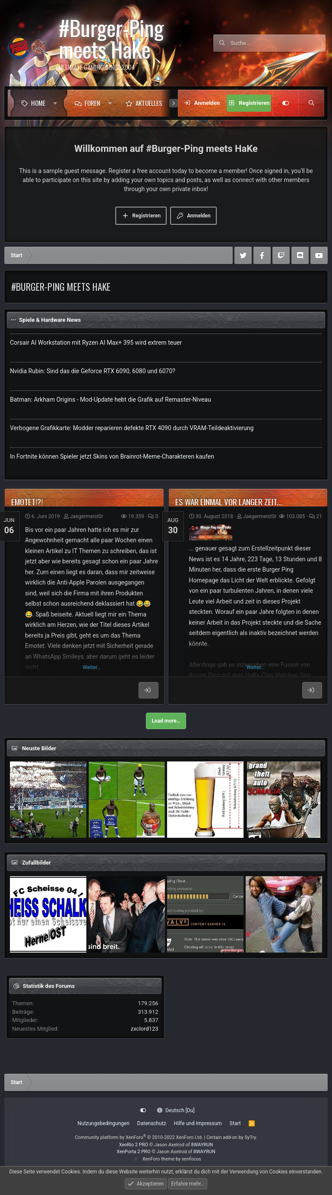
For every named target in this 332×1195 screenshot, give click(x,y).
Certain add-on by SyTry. (231, 1137)
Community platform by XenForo (139, 1137)
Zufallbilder (36, 862)
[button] (57, 103)
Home (38, 102)
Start (235, 1123)
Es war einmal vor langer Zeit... (228, 501)
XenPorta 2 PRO (133, 1151)
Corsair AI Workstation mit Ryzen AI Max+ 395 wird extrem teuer (96, 342)
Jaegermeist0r (86, 516)
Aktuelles (149, 102)
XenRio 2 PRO (133, 1145)
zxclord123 (144, 1028)
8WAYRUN (202, 1145)
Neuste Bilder (39, 748)
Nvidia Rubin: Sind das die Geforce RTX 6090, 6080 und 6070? (92, 371)
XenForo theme (158, 1159)
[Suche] (278, 43)
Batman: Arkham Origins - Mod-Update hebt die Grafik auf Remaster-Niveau (110, 399)
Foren (92, 102)
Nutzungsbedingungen (103, 1123)
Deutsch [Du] (175, 1110)
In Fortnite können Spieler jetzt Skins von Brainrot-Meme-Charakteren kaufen (112, 456)
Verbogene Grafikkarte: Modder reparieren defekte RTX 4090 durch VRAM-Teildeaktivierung (131, 428)
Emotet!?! (27, 501)
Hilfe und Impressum (198, 1123)
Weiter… (92, 667)
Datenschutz (151, 1123)
